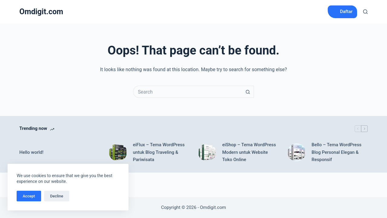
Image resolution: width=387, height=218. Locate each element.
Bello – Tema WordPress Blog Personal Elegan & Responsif (337, 152)
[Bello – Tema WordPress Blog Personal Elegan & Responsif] (297, 152)
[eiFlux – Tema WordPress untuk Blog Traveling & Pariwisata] (118, 152)
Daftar (346, 11)
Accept (29, 196)
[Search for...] (187, 92)
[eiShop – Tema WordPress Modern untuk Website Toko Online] (207, 152)
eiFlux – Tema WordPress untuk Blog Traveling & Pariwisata (159, 152)
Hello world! (31, 152)
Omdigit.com (41, 11)
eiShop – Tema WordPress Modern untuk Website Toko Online (249, 152)
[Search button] (248, 92)
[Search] (365, 11)
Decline (56, 196)
